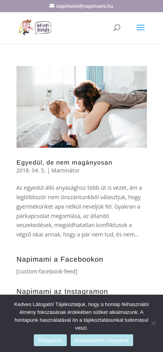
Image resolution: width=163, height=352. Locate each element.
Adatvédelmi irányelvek (102, 340)
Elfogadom (50, 340)
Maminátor (65, 170)
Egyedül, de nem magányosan (64, 162)
